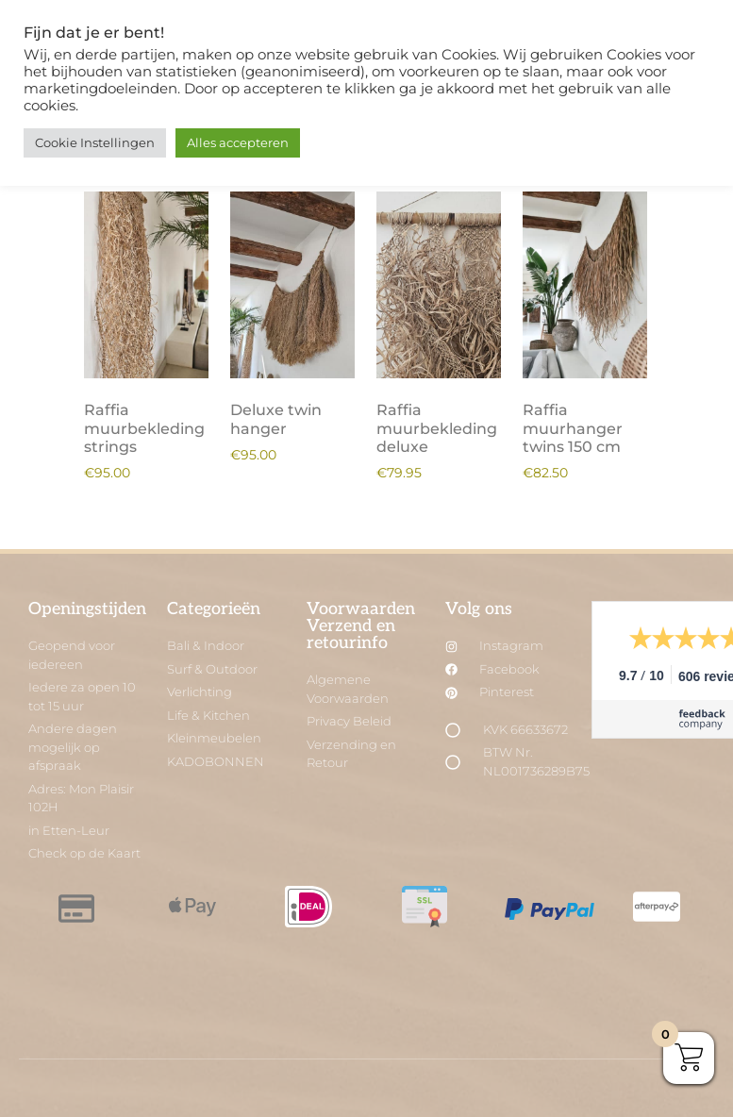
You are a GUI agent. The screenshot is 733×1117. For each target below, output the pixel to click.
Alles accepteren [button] (238, 142)
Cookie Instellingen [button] (95, 142)
